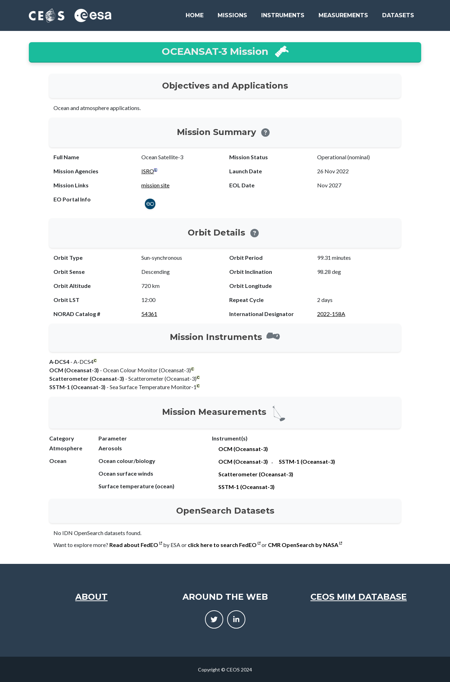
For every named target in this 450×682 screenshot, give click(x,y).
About (91, 597)
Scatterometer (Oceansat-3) (255, 474)
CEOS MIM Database (358, 597)
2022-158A (331, 313)
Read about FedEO (135, 544)
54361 (149, 313)
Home (195, 15)
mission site (155, 185)
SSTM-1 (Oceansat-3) (307, 461)
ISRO (147, 171)
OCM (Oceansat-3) (243, 448)
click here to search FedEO (224, 544)
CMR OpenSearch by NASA (305, 544)
